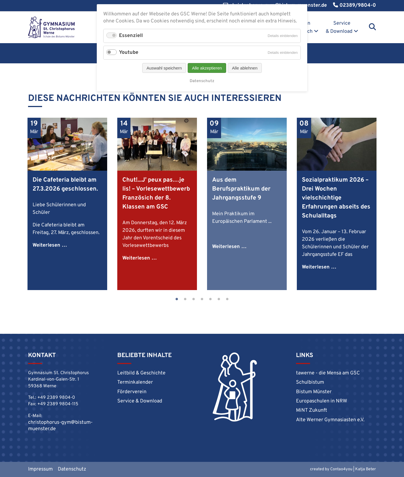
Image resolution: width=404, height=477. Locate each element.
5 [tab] (210, 299)
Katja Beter (365, 469)
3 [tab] (193, 299)
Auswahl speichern (164, 68)
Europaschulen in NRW (321, 401)
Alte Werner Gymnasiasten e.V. (330, 420)
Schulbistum (310, 382)
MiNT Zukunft (311, 410)
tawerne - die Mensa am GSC (328, 373)
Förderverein (131, 392)
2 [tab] (185, 299)
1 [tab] (177, 299)
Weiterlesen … (50, 245)
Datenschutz (72, 469)
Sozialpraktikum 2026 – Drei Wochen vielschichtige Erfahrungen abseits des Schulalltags (336, 198)
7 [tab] (227, 299)
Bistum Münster (314, 392)
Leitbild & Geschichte (141, 373)
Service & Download (339, 27)
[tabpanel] (67, 204)
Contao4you (341, 469)
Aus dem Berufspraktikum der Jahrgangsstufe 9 (241, 189)
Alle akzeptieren (207, 68)
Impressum (40, 469)
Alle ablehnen (245, 68)
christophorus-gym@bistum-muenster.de (60, 425)
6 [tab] (219, 299)
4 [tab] (202, 299)
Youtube (128, 52)
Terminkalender (135, 382)
